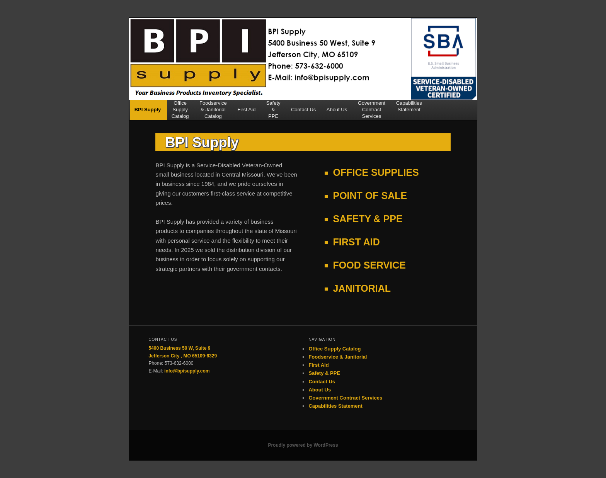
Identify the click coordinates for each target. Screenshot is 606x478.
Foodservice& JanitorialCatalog (213, 109)
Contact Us (303, 113)
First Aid (246, 113)
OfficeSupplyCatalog (180, 109)
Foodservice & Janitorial (337, 357)
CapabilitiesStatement (409, 106)
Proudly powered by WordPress (303, 445)
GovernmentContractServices (372, 109)
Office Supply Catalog (334, 349)
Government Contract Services (345, 398)
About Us (337, 113)
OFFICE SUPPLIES (376, 172)
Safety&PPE (273, 109)
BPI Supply (147, 113)
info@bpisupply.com (186, 371)
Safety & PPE (324, 373)
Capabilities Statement (335, 406)
